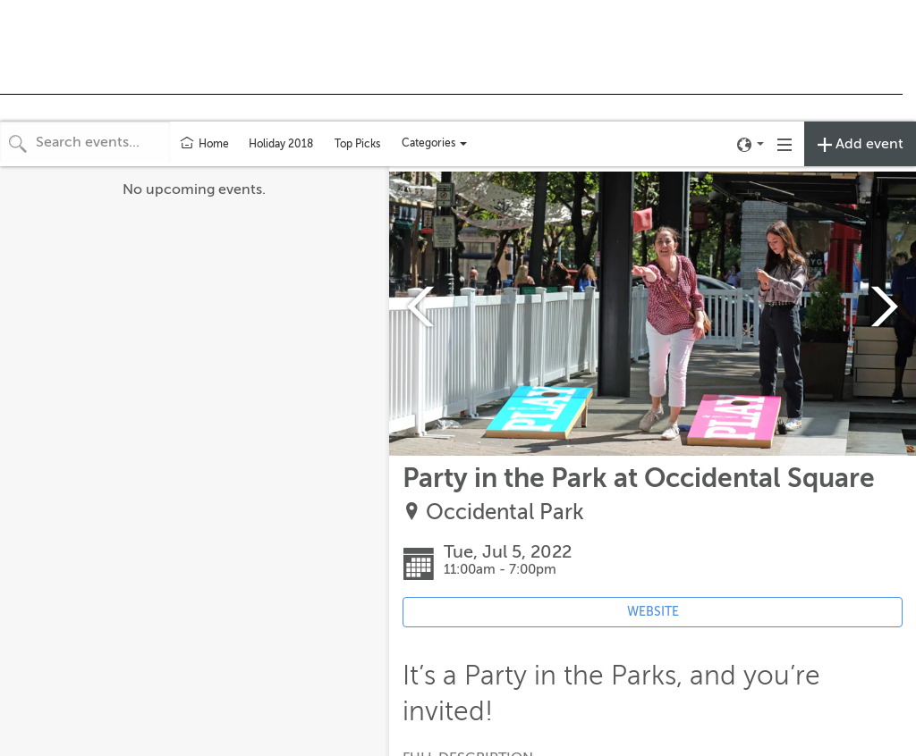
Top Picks (357, 144)
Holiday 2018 (281, 144)
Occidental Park (505, 512)
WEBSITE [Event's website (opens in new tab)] (653, 611)
